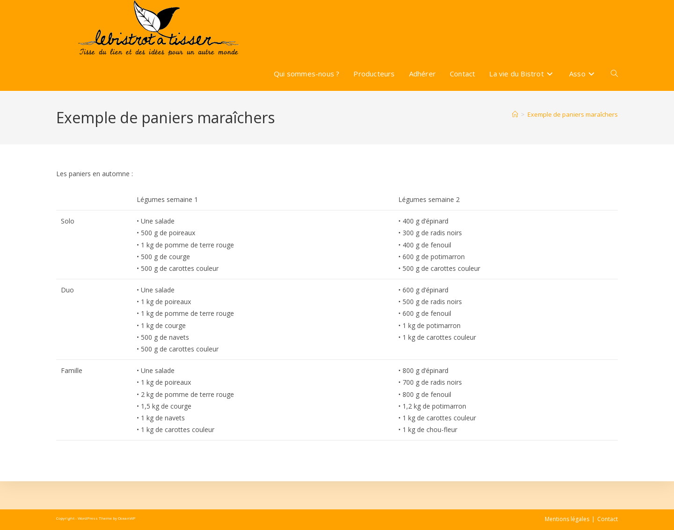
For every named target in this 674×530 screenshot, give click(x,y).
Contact (607, 519)
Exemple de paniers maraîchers (572, 114)
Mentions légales (567, 519)
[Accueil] (515, 114)
